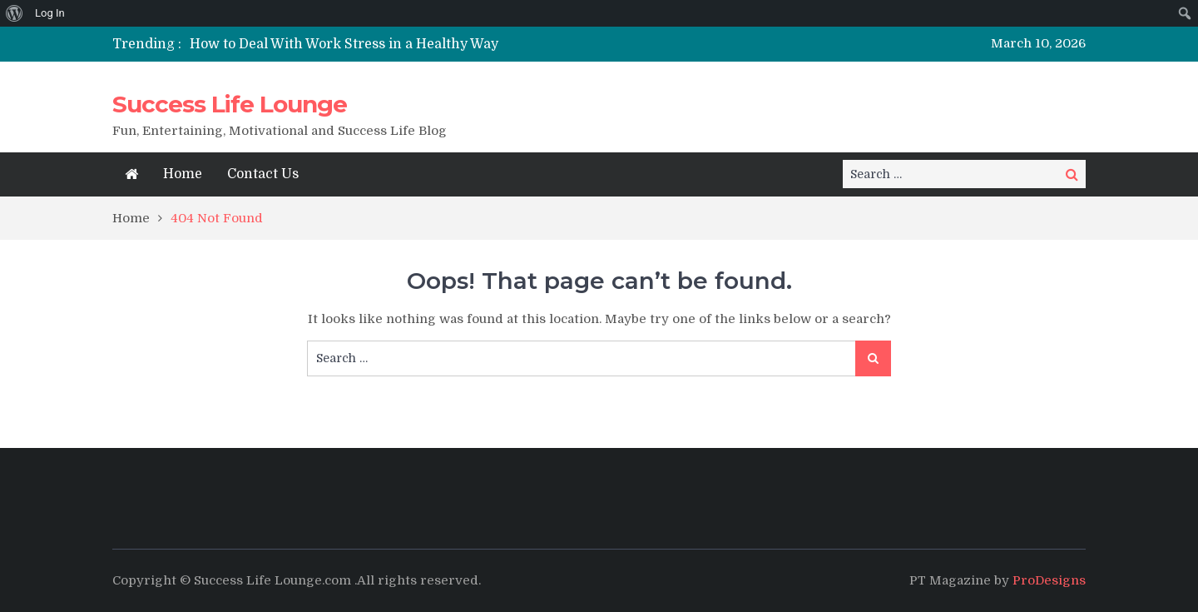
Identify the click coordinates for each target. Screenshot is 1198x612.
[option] (443, 44)
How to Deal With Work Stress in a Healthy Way (344, 44)
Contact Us (263, 174)
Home (182, 174)
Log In (50, 13)
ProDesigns (1049, 580)
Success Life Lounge (229, 104)
